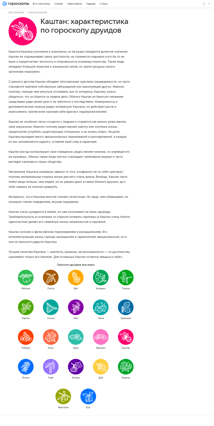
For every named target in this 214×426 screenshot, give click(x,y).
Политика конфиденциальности (193, 420)
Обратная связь (139, 420)
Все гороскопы (16, 12)
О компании (17, 420)
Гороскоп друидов (37, 12)
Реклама (30, 420)
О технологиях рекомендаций (163, 420)
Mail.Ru (6, 420)
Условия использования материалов (113, 420)
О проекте (89, 420)
